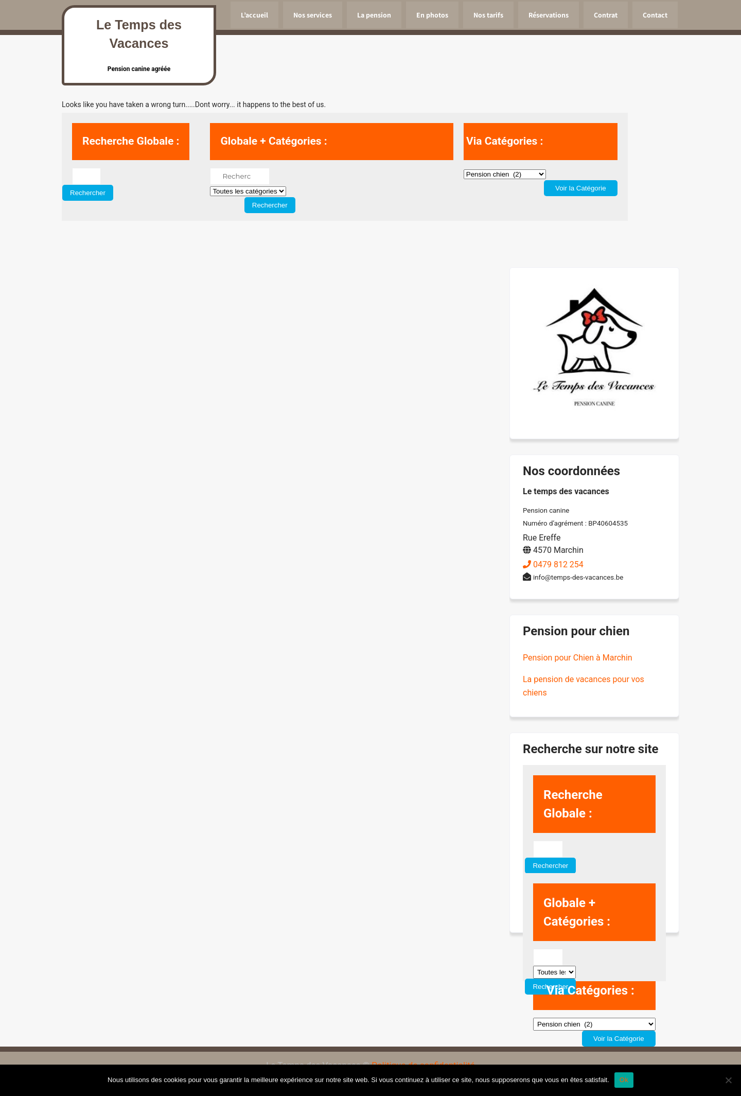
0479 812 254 (553, 564)
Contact (655, 15)
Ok (624, 1080)
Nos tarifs (488, 15)
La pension (374, 15)
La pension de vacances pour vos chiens (583, 686)
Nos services (312, 15)
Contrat (605, 15)
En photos (432, 15)
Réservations (548, 15)
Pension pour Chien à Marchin (577, 658)
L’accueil (254, 15)
